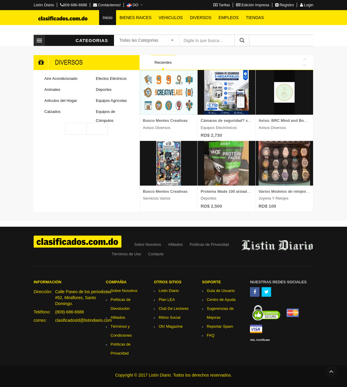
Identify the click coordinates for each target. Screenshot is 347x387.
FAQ (211, 335)
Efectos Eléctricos (111, 78)
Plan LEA (167, 299)
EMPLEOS (228, 17)
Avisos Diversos (156, 127)
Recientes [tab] (163, 62)
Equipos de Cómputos (105, 116)
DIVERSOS (200, 17)
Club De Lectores (173, 308)
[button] (135, 5)
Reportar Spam (220, 326)
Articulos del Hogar (60, 100)
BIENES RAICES (135, 17)
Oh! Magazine (171, 326)
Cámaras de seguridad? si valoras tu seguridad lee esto (252, 120)
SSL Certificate (260, 339)
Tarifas (221, 5)
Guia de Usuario (221, 290)
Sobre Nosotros (147, 244)
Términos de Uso (126, 254)
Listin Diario (169, 290)
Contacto (156, 254)
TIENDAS (255, 17)
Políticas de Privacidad (209, 244)
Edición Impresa (252, 5)
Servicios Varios (156, 198)
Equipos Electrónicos (219, 127)
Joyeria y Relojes (274, 198)
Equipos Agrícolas (111, 100)
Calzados (52, 111)
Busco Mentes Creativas (165, 120)
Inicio (107, 17)
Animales (52, 89)
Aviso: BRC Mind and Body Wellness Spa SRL (301, 120)
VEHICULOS (171, 17)
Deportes (104, 89)
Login (306, 5)
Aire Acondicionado (60, 78)
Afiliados (175, 244)
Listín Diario (44, 5)
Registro (284, 5)
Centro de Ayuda (221, 299)
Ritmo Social (169, 317)
